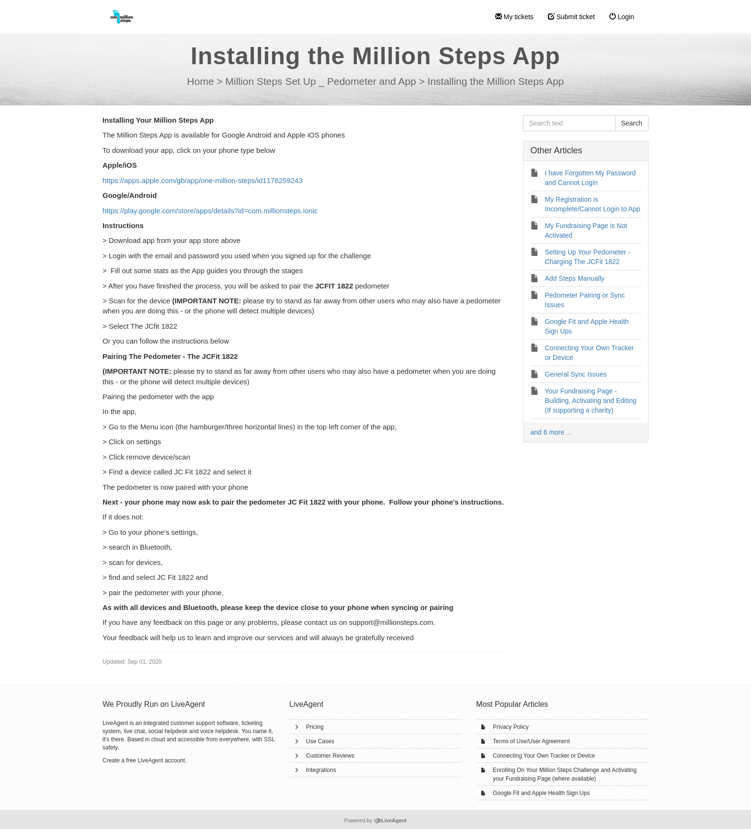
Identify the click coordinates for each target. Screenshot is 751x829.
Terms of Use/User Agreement (531, 741)
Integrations (321, 770)
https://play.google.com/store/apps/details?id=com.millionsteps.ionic (210, 211)
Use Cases (320, 741)
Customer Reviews (330, 755)
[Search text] (569, 123)
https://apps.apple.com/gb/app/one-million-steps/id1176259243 (202, 180)
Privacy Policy (511, 727)
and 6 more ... (551, 432)
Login (621, 17)
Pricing (315, 727)
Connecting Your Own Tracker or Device (544, 755)
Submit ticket (571, 17)
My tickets (514, 17)
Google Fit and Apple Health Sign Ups (541, 793)
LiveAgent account (161, 760)
